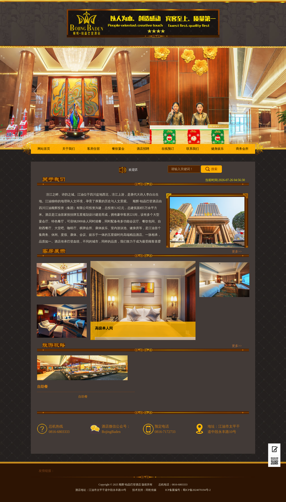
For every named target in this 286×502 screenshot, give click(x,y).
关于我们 (68, 148)
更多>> (237, 251)
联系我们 (192, 148)
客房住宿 (93, 148)
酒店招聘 (143, 148)
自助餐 (42, 386)
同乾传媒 (151, 489)
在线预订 (273, 445)
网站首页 (44, 148)
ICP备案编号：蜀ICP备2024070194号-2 (187, 489)
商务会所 (242, 148)
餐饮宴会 (118, 148)
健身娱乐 (217, 148)
